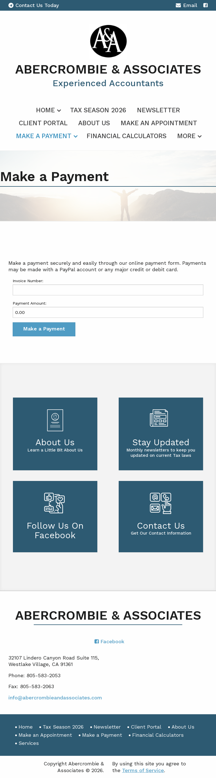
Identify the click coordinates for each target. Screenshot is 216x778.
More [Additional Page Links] (186, 136)
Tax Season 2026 (98, 110)
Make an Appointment (159, 123)
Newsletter (158, 110)
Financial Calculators (126, 136)
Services (29, 743)
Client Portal (43, 123)
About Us (94, 123)
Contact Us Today (33, 5)
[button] (44, 329)
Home (45, 110)
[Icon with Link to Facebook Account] (205, 5)
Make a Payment (43, 136)
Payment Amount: (29, 303)
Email (186, 6)
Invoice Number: (28, 281)
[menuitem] (48, 109)
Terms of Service (143, 770)
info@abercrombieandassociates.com (55, 698)
